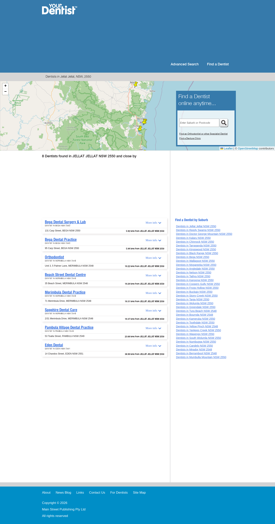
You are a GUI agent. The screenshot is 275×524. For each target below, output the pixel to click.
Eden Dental (54, 345)
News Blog (63, 492)
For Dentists (119, 492)
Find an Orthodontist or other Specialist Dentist (203, 133)
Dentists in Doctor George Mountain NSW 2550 (204, 233)
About (46, 492)
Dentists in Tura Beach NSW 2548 (196, 310)
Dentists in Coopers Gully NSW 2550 (198, 284)
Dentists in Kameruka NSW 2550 (195, 318)
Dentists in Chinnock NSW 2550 (195, 241)
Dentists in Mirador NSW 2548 (194, 349)
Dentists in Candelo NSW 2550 (194, 345)
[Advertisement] (162, 30)
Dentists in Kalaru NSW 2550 (193, 237)
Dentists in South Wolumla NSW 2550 (198, 337)
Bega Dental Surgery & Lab (65, 222)
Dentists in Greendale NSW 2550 (195, 307)
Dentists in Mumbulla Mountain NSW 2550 (201, 357)
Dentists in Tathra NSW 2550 (193, 276)
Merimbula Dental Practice (65, 292)
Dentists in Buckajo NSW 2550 (194, 291)
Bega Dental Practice (61, 239)
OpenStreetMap (248, 148)
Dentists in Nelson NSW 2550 (193, 272)
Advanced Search (185, 64)
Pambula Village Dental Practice (69, 327)
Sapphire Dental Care (61, 309)
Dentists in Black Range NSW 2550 (197, 253)
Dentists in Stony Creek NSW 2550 (197, 295)
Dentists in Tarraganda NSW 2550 (196, 245)
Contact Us (97, 492)
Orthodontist (54, 257)
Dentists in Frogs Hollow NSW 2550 (197, 287)
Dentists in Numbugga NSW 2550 (196, 341)
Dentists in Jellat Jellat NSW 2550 (196, 226)
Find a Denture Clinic (190, 138)
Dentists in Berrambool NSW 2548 (196, 353)
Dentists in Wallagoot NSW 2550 (195, 260)
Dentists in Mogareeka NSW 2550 (196, 264)
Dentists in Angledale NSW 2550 (195, 268)
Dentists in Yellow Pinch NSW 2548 (197, 326)
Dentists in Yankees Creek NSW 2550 (198, 330)
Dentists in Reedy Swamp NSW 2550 (198, 230)
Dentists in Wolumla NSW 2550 (194, 303)
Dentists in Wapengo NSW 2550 (195, 334)
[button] (136, 85)
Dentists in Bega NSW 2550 (192, 257)
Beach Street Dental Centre (65, 274)
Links (80, 492)
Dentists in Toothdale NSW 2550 (195, 322)
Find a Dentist (218, 64)
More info (151, 222)
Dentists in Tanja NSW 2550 (192, 299)
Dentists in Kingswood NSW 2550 (196, 249)
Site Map (139, 492)
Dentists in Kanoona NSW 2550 (195, 280)
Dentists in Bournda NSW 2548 (194, 314)
